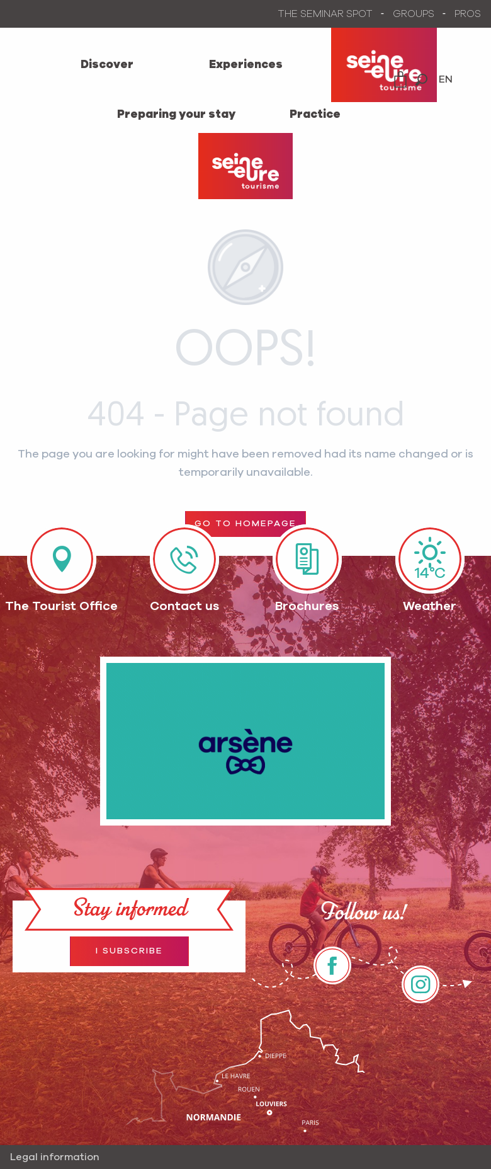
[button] (421, 80)
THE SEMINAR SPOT (325, 14)
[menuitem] (107, 65)
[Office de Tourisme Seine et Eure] (245, 166)
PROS (467, 14)
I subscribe (129, 951)
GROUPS (413, 14)
